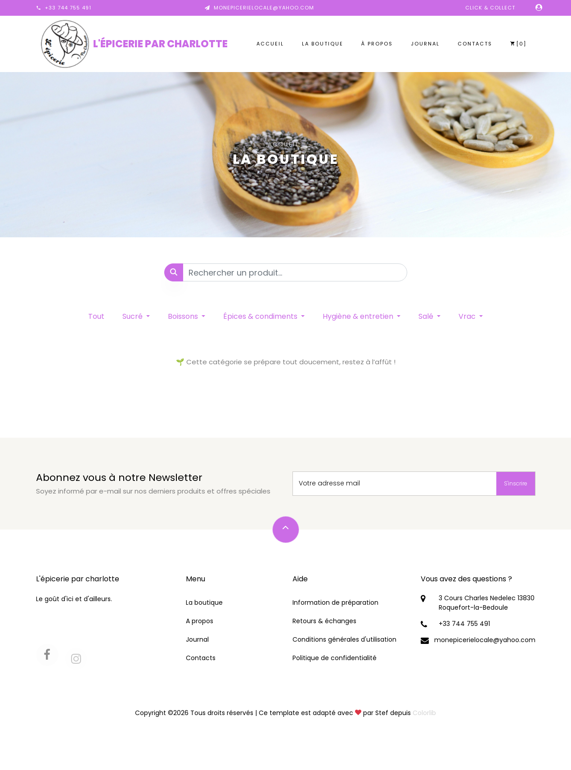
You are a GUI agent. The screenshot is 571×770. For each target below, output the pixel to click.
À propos (377, 43)
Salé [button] (426, 316)
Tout (96, 316)
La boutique (322, 43)
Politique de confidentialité (334, 657)
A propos (199, 620)
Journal (425, 43)
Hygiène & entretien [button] (359, 316)
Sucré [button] (133, 316)
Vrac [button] (468, 316)
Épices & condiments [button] (261, 316)
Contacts (475, 43)
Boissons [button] (184, 316)
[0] (518, 43)
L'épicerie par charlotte (160, 44)
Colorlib (424, 712)
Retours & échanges (324, 620)
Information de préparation (335, 602)
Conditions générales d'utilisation (344, 639)
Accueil (270, 43)
